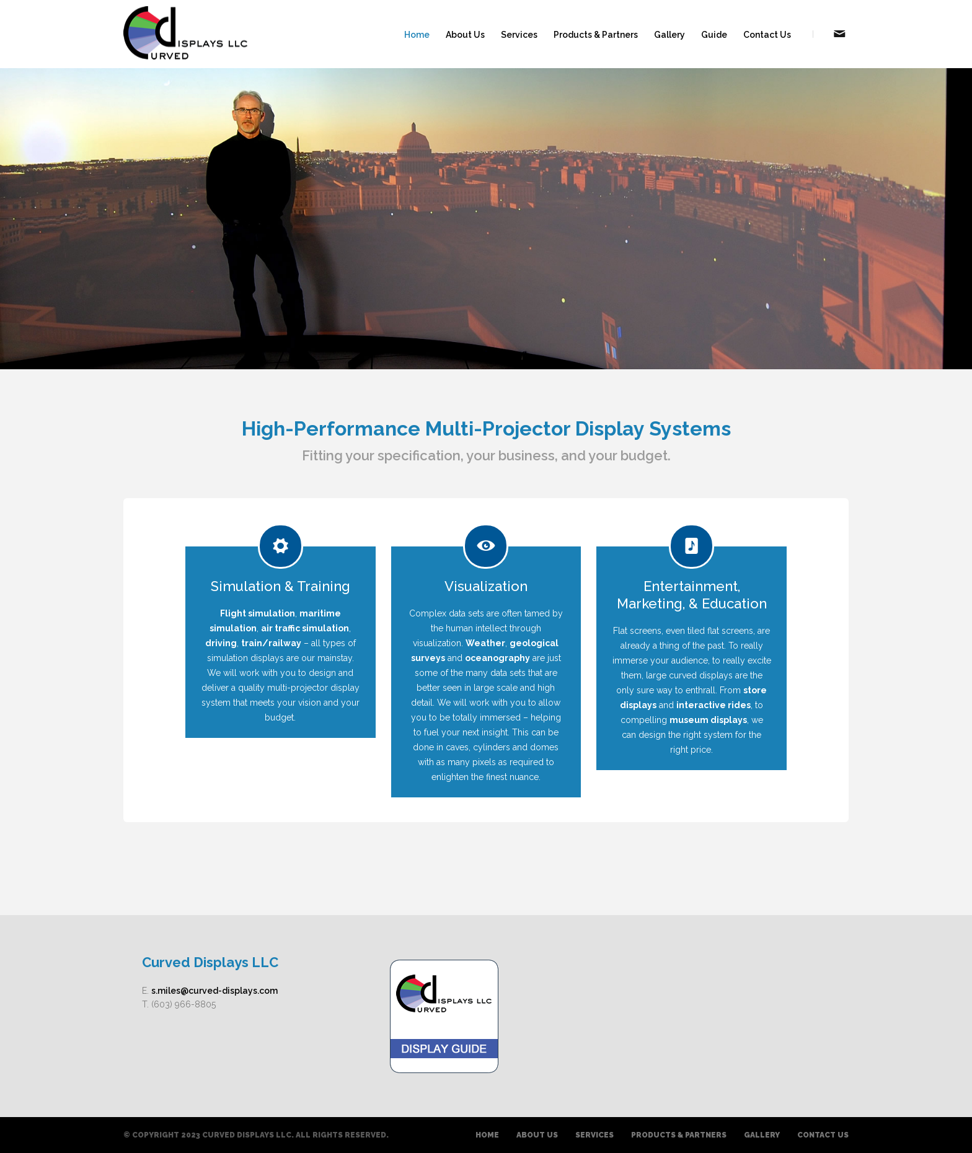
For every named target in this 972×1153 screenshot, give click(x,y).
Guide (714, 35)
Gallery (669, 35)
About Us (465, 35)
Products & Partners (596, 35)
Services (519, 35)
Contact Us (767, 35)
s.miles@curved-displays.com (214, 991)
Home (417, 35)
